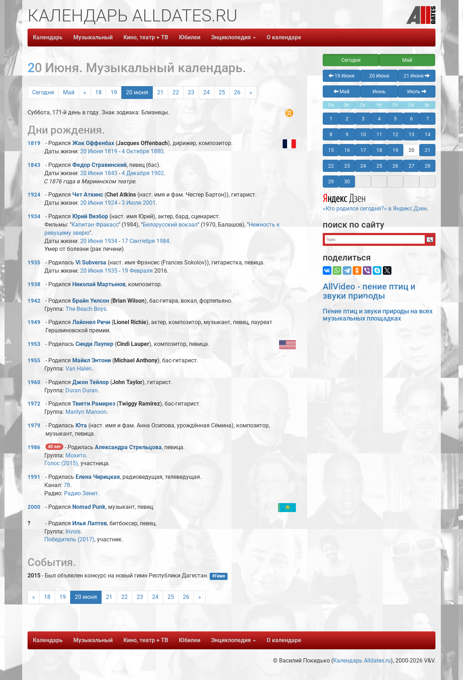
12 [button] (395, 134)
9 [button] (347, 134)
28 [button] (427, 166)
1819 (34, 143)
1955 (34, 360)
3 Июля (131, 202)
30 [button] (347, 181)
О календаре (284, 37)
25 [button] (379, 166)
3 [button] (363, 118)
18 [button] (379, 150)
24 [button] (363, 166)
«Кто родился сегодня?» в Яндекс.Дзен (375, 201)
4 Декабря (136, 173)
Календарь (48, 37)
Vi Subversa (90, 262)
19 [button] (395, 150)
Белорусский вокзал (170, 224)
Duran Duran (81, 390)
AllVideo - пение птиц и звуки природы (369, 291)
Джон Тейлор (90, 382)
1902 (157, 173)
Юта (81, 425)
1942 (34, 301)
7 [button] (427, 118)
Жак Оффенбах (93, 143)
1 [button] (331, 118)
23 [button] (347, 166)
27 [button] (411, 166)
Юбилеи (189, 37)
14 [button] (427, 134)
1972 (34, 404)
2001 (149, 202)
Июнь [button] (379, 91)
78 (67, 485)
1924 (34, 195)
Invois (73, 531)
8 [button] (331, 134)
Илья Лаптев (89, 523)
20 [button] (411, 150)
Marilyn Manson (86, 411)
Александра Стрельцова (128, 447)
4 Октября (135, 151)
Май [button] (407, 60)
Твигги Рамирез (93, 403)
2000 (34, 507)
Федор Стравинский (99, 165)
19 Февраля (137, 270)
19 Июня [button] (341, 76)
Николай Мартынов (99, 284)
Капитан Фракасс (95, 224)
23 (191, 92)
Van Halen (78, 368)
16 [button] (347, 150)
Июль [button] (417, 91)
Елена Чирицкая (97, 476)
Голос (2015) (61, 463)
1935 (34, 262)
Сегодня (43, 92)
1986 (34, 447)
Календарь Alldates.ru (362, 660)
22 (175, 92)
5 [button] (395, 118)
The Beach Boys (85, 309)
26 (237, 92)
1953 (34, 344)
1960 (34, 382)
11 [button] (379, 134)
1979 (34, 425)
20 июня (137, 92)
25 (222, 92)
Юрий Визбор (90, 216)
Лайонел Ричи (91, 322)
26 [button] (395, 166)
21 (160, 92)
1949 (34, 322)
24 (206, 92)
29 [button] (331, 181)
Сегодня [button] (351, 60)
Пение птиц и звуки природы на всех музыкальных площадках (378, 314)
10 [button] (363, 134)
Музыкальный (93, 37)
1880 (157, 151)
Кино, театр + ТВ (145, 37)
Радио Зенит (81, 493)
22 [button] (331, 166)
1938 (34, 284)
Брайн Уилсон (90, 300)
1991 (34, 477)
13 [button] (411, 134)
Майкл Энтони (91, 360)
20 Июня (91, 151)
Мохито (75, 455)
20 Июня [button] (379, 76)
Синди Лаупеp (94, 344)
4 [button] (379, 118)
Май (68, 92)
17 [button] (363, 150)
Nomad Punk (89, 506)
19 (114, 92)
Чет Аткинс (87, 194)
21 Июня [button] (417, 76)
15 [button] (331, 150)
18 (98, 92)
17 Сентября (138, 241)
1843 (34, 165)
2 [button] (347, 118)
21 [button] (427, 150)
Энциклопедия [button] (233, 37)
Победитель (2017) (69, 539)
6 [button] (411, 118)
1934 (34, 216)
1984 (162, 241)
